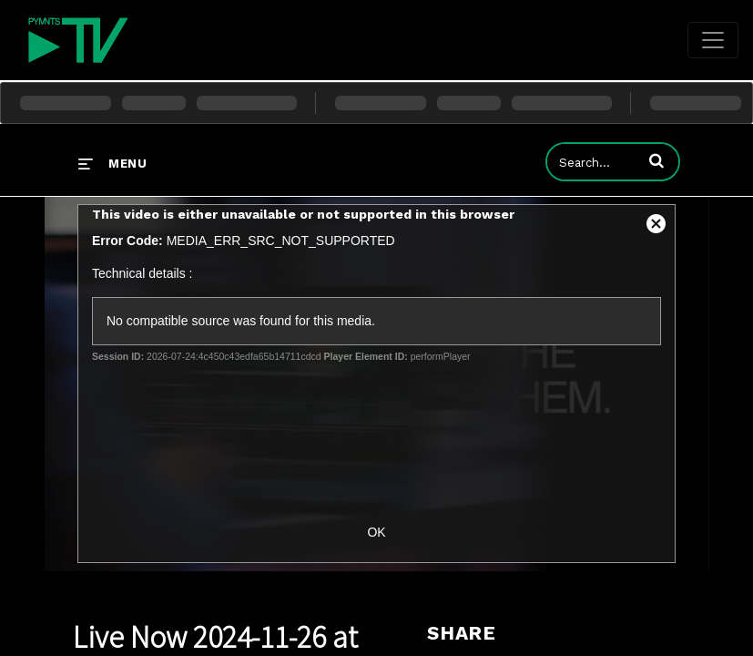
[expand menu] (112, 163)
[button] (656, 160)
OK (376, 532)
